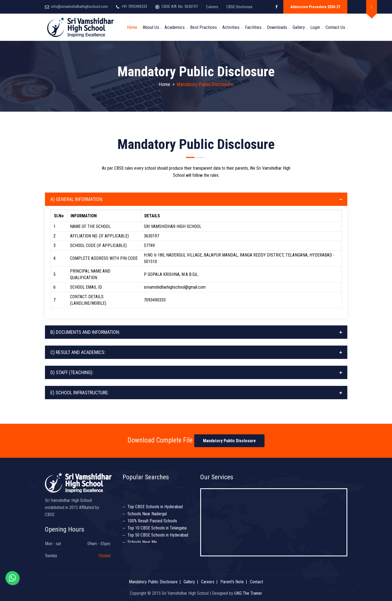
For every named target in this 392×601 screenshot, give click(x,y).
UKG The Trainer (248, 593)
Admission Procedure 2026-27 (315, 7)
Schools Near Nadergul (147, 515)
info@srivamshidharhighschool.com (79, 6)
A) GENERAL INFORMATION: (76, 199)
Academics (175, 27)
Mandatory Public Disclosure (229, 440)
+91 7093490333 (134, 6)
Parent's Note (232, 581)
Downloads (277, 27)
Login (315, 27)
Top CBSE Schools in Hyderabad (155, 508)
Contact (256, 581)
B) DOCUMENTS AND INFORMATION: (85, 332)
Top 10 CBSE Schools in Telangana (157, 529)
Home (132, 27)
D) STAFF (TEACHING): (71, 372)
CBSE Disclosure (239, 6)
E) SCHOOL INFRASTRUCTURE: (79, 392)
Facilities (253, 27)
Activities (230, 27)
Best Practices (203, 27)
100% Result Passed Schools (152, 522)
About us (151, 27)
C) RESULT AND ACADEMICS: (77, 352)
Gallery (299, 27)
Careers (212, 6)
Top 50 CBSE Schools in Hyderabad (157, 536)
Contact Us (335, 27)
